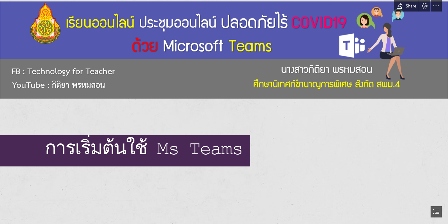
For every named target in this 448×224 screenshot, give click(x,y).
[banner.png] (224, 50)
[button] (406, 6)
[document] (224, 112)
